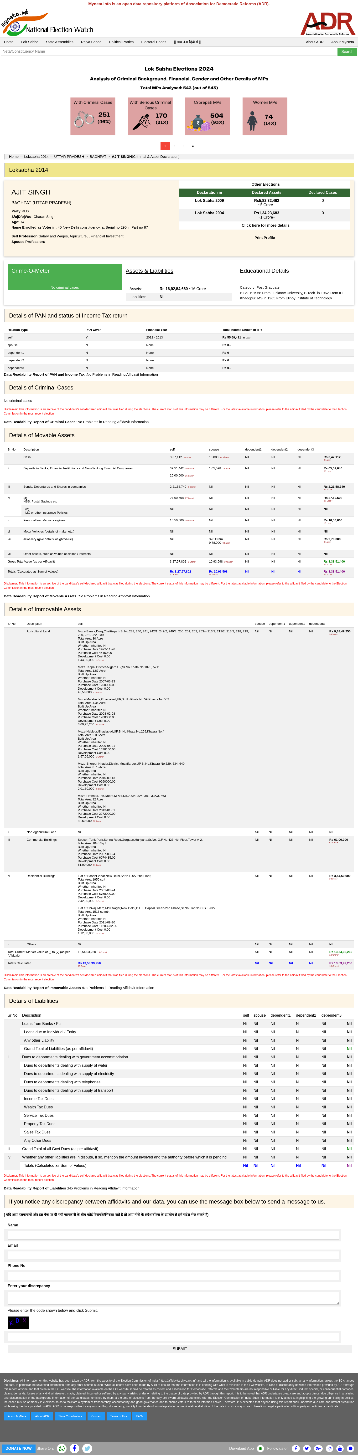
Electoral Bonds (153, 42)
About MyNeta (342, 42)
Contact (96, 1416)
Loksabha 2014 (36, 156)
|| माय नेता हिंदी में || (187, 42)
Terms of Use (118, 1416)
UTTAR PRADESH (69, 156)
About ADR (315, 42)
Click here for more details (266, 225)
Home (9, 42)
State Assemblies (59, 42)
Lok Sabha (29, 42)
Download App (241, 1448)
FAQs (139, 1416)
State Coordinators (70, 1416)
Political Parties (121, 42)
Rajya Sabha (91, 42)
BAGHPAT (98, 156)
